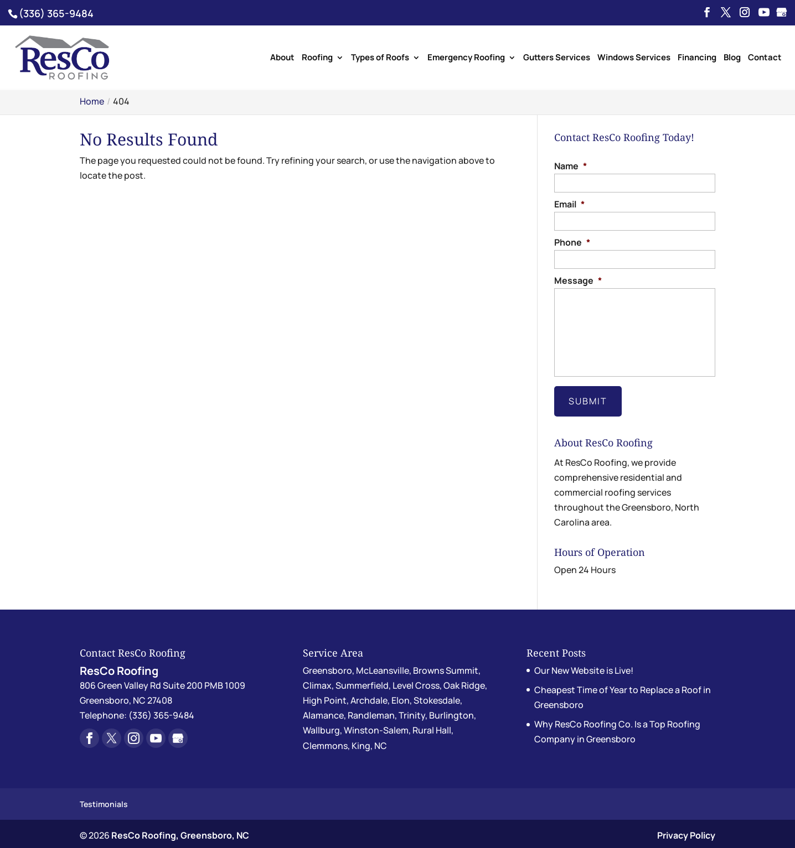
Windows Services (633, 58)
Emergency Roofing (466, 58)
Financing (697, 58)
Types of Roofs (380, 58)
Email (569, 204)
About (282, 58)
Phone (572, 242)
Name (570, 166)
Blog (732, 58)
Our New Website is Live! (583, 666)
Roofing (317, 58)
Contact (765, 58)
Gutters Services (556, 58)
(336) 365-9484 (56, 13)
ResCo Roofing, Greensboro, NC (180, 832)
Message (578, 281)
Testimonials (104, 800)
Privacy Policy (686, 832)
